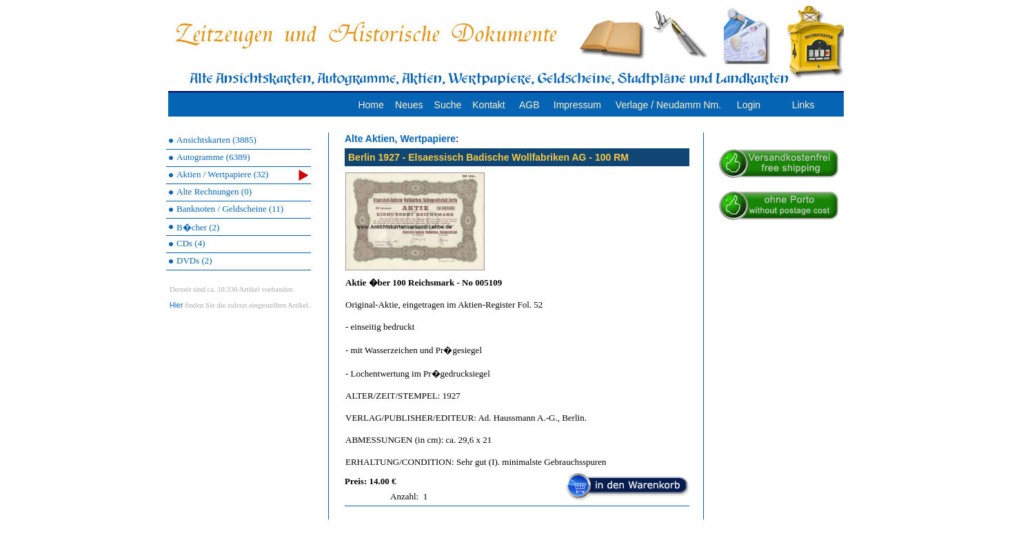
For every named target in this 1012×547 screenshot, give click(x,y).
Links (803, 104)
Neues (409, 104)
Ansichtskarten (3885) (216, 140)
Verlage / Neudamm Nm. (668, 104)
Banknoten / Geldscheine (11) (229, 208)
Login (748, 104)
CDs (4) (190, 243)
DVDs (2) (194, 260)
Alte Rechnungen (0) (214, 191)
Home (370, 104)
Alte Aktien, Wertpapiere (400, 138)
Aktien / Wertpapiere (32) (242, 175)
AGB (529, 104)
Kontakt (488, 104)
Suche (448, 104)
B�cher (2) (197, 227)
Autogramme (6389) (213, 157)
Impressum (577, 104)
